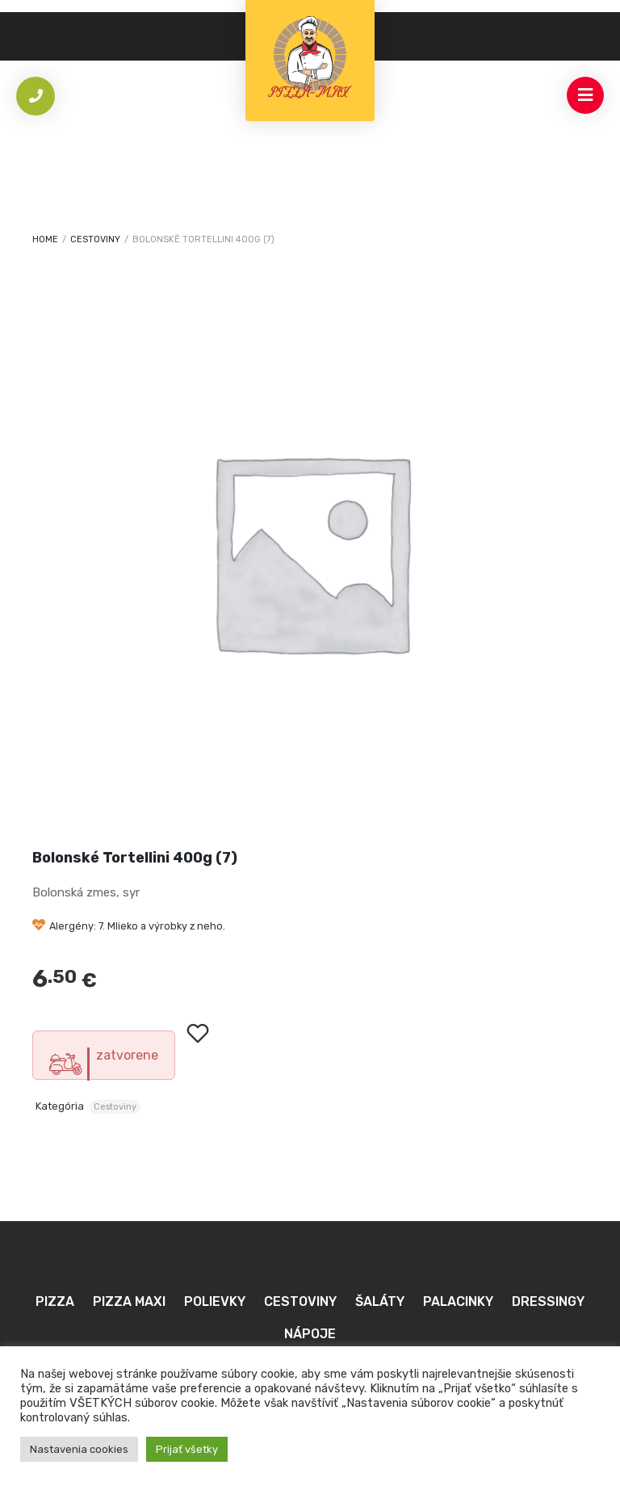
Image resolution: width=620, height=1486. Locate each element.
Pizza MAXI (129, 1301)
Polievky (214, 1301)
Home (45, 239)
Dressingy (548, 1301)
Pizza (55, 1301)
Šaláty (379, 1301)
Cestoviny (95, 239)
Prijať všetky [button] (187, 1449)
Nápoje (310, 1333)
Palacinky (458, 1301)
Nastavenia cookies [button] (79, 1449)
